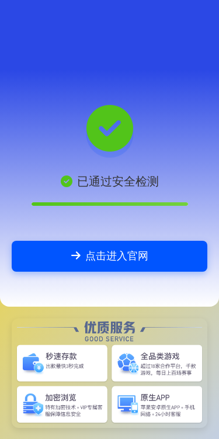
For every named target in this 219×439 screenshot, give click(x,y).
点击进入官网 (109, 256)
